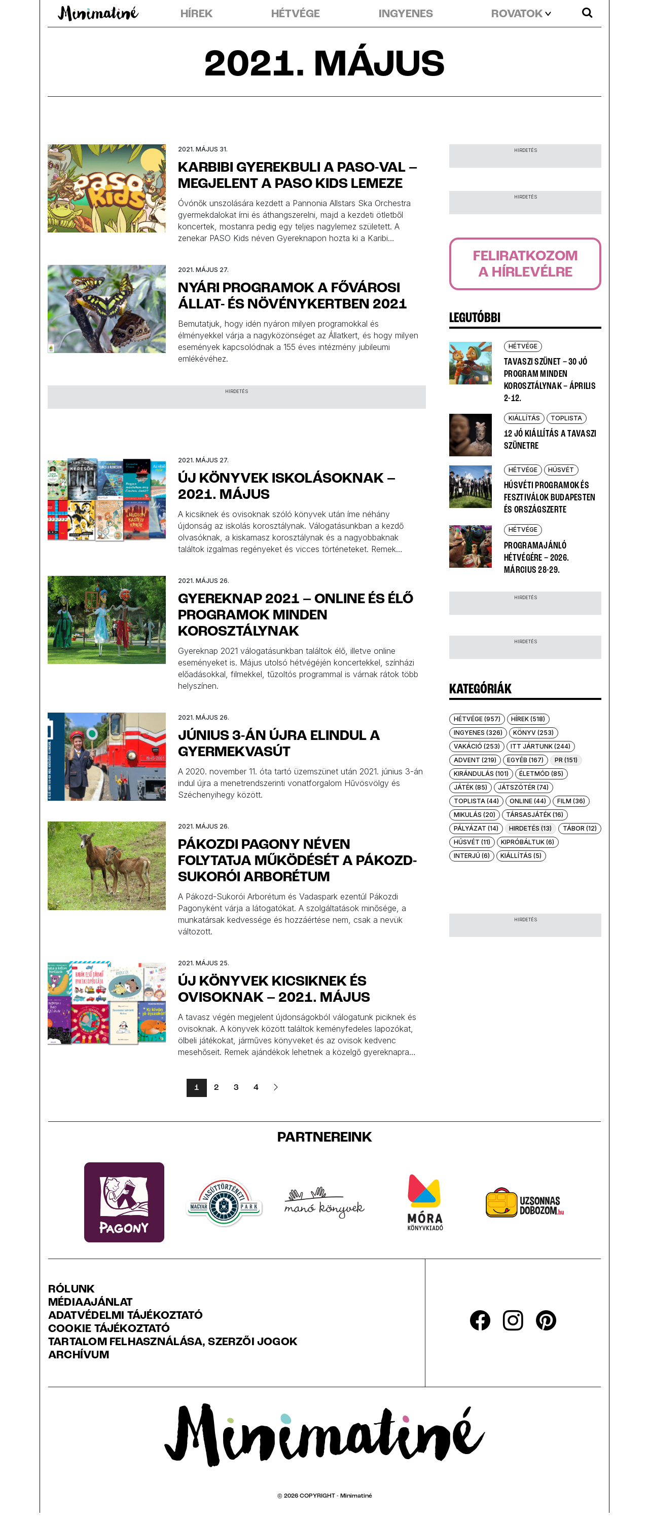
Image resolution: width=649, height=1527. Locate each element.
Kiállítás (524, 418)
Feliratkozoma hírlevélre (525, 265)
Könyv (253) (533, 732)
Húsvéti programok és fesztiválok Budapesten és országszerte (550, 498)
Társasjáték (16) (534, 814)
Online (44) (528, 801)
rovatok (517, 15)
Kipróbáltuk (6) (527, 842)
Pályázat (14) (476, 828)
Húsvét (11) (472, 842)
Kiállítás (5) (521, 855)
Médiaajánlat (90, 1303)
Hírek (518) (528, 719)
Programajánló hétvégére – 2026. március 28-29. (536, 558)
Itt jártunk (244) (540, 746)
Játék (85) (470, 787)
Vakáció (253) (477, 746)
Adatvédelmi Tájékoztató (125, 1316)
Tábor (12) (580, 828)
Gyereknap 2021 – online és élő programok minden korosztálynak (295, 616)
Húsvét (561, 470)
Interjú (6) (472, 855)
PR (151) (566, 760)
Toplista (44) (476, 801)
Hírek (197, 15)
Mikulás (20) (474, 814)
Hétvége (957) (477, 719)
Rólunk (71, 1290)
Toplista (566, 418)
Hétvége (295, 15)
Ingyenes (406, 15)
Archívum (78, 1355)
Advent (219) (475, 760)
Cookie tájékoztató (109, 1329)
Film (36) (571, 801)
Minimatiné (356, 1496)
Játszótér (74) (523, 787)
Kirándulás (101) (481, 773)
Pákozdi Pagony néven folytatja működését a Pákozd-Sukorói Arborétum (297, 861)
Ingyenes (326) (478, 732)
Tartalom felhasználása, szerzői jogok (173, 1342)
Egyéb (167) (525, 760)
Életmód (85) (541, 773)
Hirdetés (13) (530, 828)
